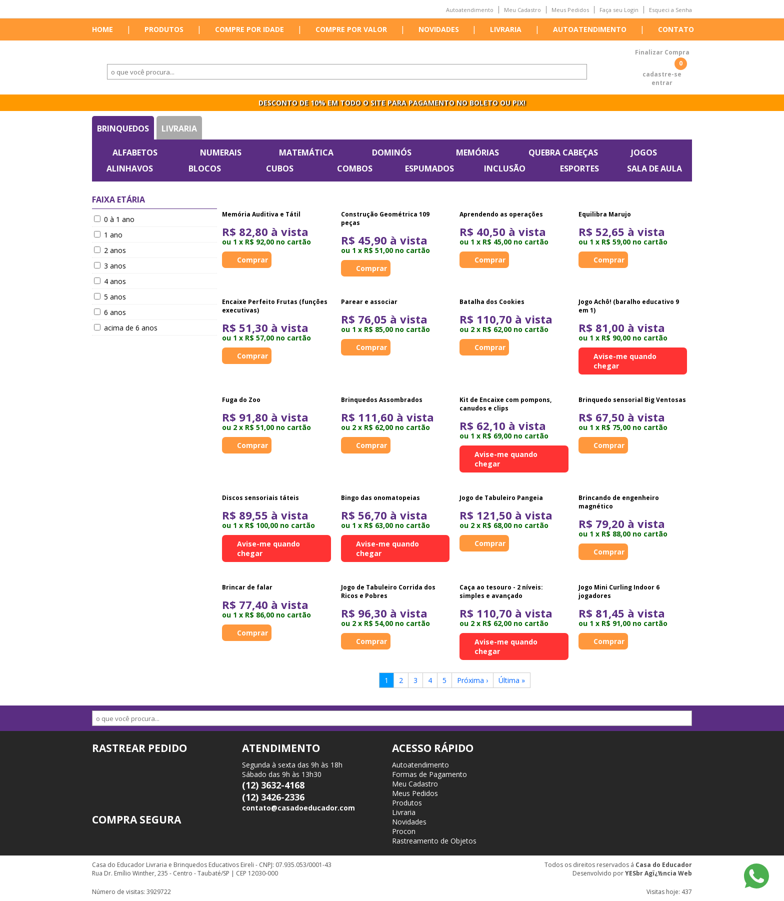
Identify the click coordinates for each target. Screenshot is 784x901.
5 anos (110, 297)
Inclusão (505, 168)
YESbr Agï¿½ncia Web (658, 873)
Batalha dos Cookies (492, 302)
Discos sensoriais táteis (260, 498)
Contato (676, 29)
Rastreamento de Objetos (434, 841)
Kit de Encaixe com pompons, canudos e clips (506, 404)
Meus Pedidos (570, 10)
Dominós (392, 152)
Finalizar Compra (662, 52)
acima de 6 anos (126, 327)
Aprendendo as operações (501, 214)
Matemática (306, 152)
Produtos (164, 29)
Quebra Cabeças (563, 152)
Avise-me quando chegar (625, 361)
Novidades (438, 29)
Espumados (429, 168)
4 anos (110, 281)
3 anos (110, 265)
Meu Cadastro (522, 10)
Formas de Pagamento (429, 774)
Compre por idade (249, 29)
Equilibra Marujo (604, 214)
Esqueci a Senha (670, 10)
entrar (662, 82)
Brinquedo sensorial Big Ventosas (632, 400)
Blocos (204, 168)
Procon (404, 831)
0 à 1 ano (114, 219)
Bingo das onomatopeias (380, 498)
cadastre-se (662, 74)
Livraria (506, 29)
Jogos (644, 152)
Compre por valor (351, 29)
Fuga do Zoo (241, 400)
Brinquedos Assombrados (381, 400)
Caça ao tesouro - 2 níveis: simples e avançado (501, 591)
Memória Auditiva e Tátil (261, 214)
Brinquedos (123, 128)
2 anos (110, 250)
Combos (354, 168)
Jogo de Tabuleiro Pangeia (501, 498)
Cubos (280, 168)
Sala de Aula (654, 168)
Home (102, 29)
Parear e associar (369, 302)
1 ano (108, 235)
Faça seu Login (619, 10)
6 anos (110, 312)
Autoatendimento (470, 10)
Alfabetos (135, 152)
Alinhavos (129, 168)
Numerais (221, 152)
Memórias (477, 152)
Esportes (579, 168)
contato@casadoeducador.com (298, 807)
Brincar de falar (247, 587)
